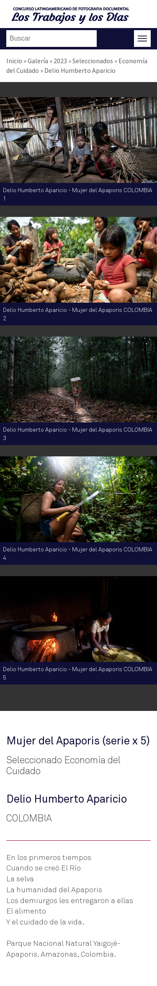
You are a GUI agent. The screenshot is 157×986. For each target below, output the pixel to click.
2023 (60, 61)
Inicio (14, 61)
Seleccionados (92, 61)
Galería (38, 61)
